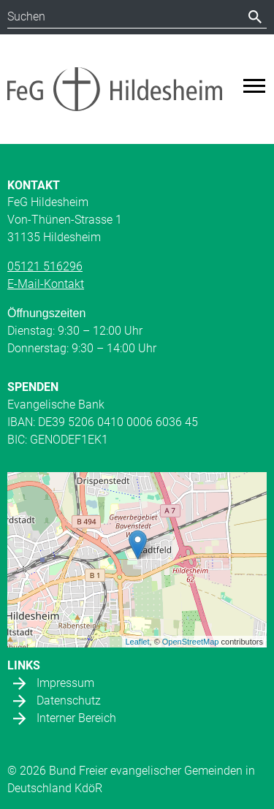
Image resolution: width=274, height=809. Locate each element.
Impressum (65, 683)
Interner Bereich (76, 718)
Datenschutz (69, 700)
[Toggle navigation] (254, 86)
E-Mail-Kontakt (45, 284)
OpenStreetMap (190, 641)
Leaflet (138, 641)
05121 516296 (45, 266)
